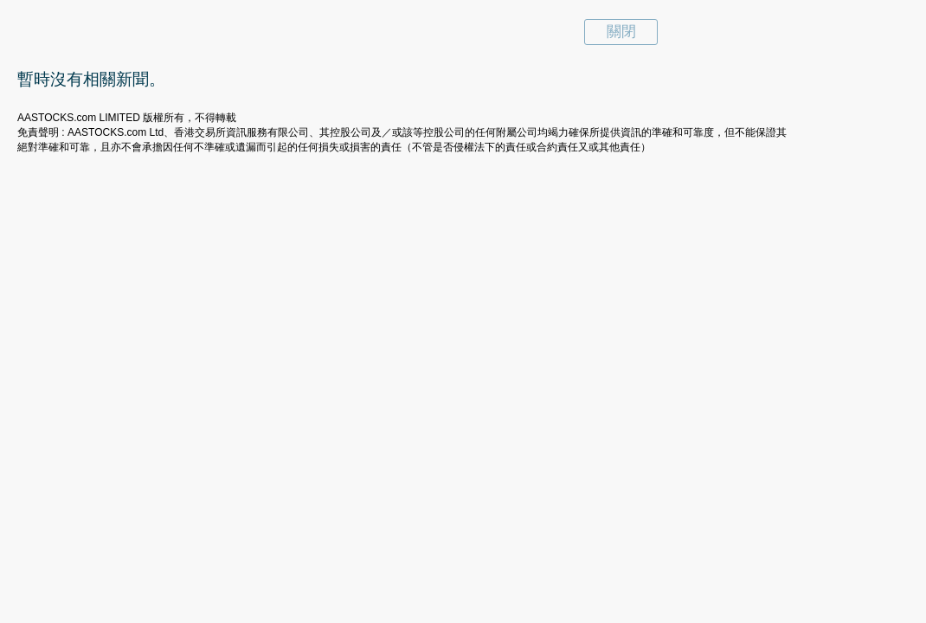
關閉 (621, 31)
